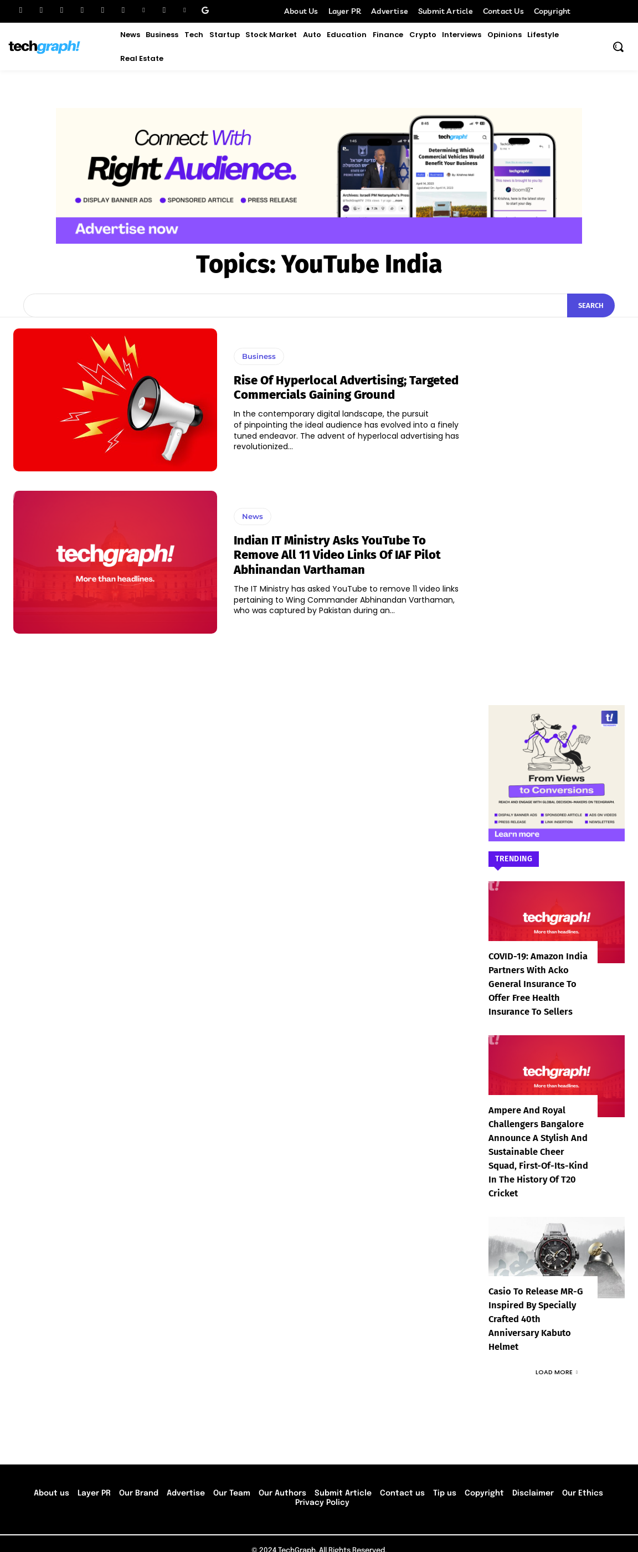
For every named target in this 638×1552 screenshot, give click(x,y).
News (252, 516)
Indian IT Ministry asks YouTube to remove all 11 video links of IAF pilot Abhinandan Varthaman (337, 555)
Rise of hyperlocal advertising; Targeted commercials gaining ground (346, 387)
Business (259, 356)
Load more (557, 1358)
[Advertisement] (556, 494)
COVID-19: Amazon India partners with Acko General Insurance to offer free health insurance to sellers (536, 984)
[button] (618, 46)
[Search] (591, 306)
